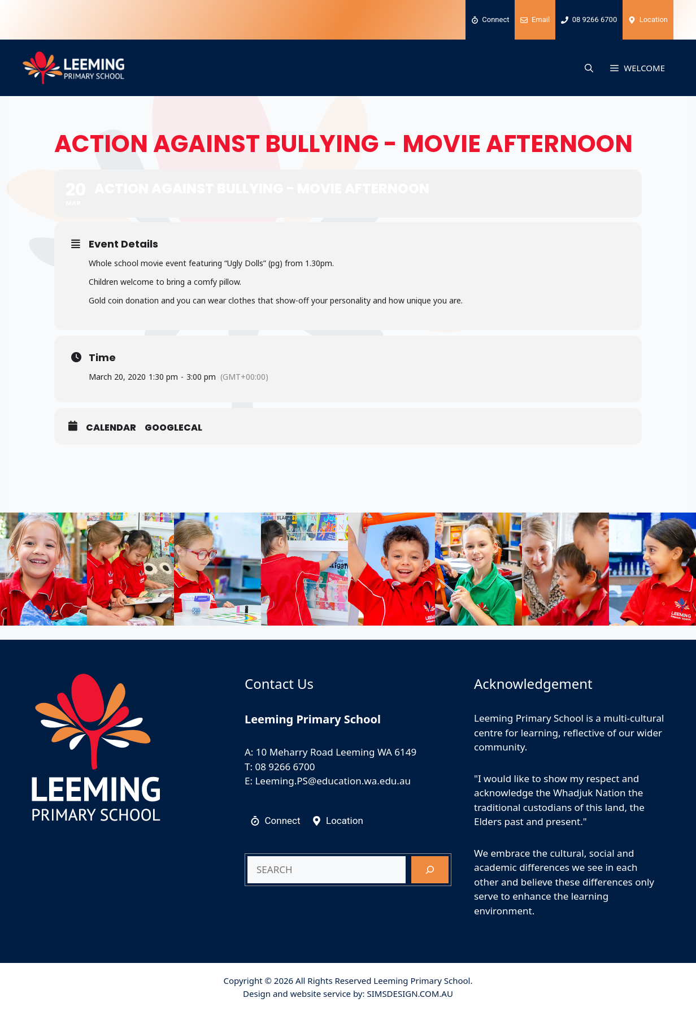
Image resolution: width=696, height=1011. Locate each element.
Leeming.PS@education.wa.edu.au (333, 780)
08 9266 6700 (285, 766)
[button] (589, 68)
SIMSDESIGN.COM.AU (410, 993)
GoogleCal (173, 427)
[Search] (430, 869)
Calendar (111, 427)
